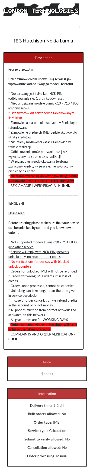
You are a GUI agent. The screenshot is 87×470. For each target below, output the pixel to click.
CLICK (12, 339)
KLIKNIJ (64, 186)
